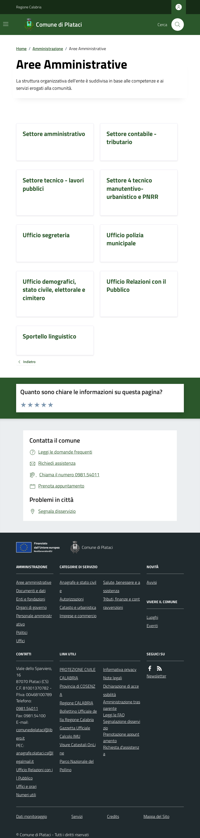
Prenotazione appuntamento (121, 737)
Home (21, 48)
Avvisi (152, 582)
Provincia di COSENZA (77, 690)
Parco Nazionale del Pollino (77, 765)
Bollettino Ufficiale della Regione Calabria (78, 715)
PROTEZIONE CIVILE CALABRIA (78, 673)
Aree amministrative (33, 582)
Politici (21, 632)
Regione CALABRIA (76, 703)
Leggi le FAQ (114, 715)
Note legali (112, 678)
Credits (113, 816)
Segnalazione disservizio (121, 724)
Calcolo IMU (70, 736)
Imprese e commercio (78, 616)
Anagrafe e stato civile (78, 586)
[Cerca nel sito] (175, 24)
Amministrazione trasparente (121, 705)
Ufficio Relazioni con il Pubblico (34, 773)
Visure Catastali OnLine (78, 748)
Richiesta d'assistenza (121, 750)
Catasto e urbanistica (78, 607)
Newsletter (156, 676)
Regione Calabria (28, 7)
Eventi (152, 625)
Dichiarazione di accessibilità (121, 690)
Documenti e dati (31, 590)
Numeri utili (26, 795)
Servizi (77, 816)
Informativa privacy (119, 669)
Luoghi (152, 617)
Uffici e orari (26, 786)
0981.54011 (27, 708)
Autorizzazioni (72, 599)
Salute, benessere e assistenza (121, 586)
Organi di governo (31, 607)
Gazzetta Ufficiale (75, 728)
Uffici (20, 641)
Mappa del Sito (156, 816)
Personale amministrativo (34, 620)
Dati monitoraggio (31, 816)
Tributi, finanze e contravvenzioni (121, 603)
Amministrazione (48, 48)
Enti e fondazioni (30, 599)
